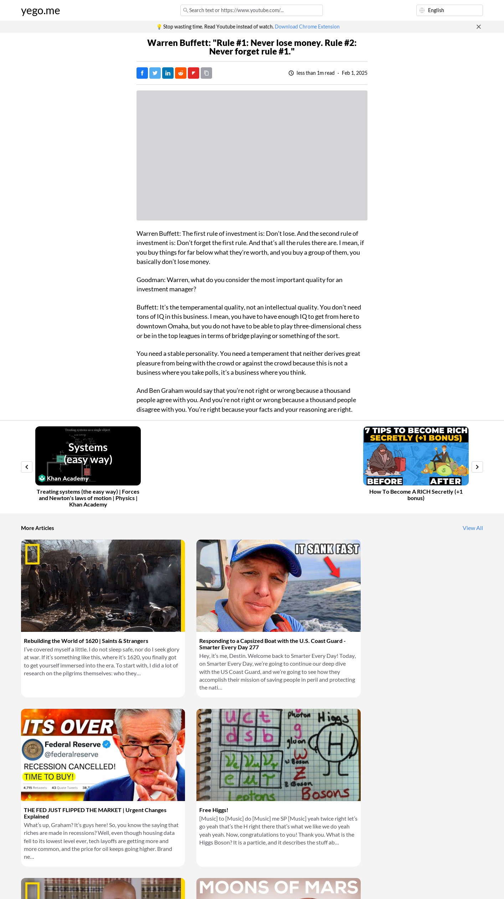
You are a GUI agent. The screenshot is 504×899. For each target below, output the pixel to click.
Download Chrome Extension (307, 27)
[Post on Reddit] (180, 73)
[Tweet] (155, 73)
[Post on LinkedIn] (168, 73)
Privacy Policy (140, 885)
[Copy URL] (206, 73)
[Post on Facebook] (142, 73)
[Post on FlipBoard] (193, 73)
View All (473, 528)
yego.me (40, 10)
